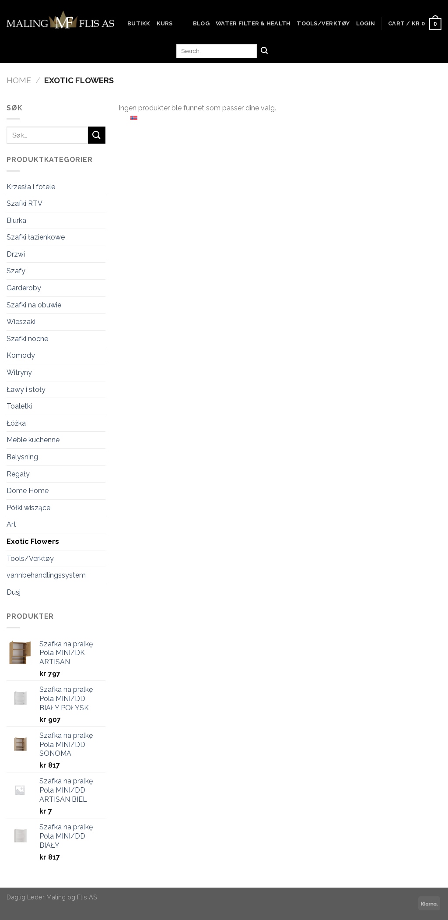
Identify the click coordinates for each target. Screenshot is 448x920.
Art (11, 524)
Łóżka (16, 423)
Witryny (19, 372)
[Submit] (264, 51)
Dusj (14, 592)
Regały (18, 474)
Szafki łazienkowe (36, 237)
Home (19, 80)
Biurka (16, 220)
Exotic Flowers (33, 541)
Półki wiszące (28, 508)
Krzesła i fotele (31, 187)
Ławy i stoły (26, 389)
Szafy (16, 271)
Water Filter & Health (253, 23)
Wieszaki (21, 321)
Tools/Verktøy (323, 23)
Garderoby (24, 288)
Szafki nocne (27, 339)
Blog (201, 23)
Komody (21, 355)
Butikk (138, 23)
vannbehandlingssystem (46, 575)
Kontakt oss (151, 70)
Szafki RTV (24, 203)
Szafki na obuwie (34, 305)
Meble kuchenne (33, 440)
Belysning (22, 457)
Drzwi (16, 254)
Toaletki (19, 406)
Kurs (165, 23)
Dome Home (28, 490)
